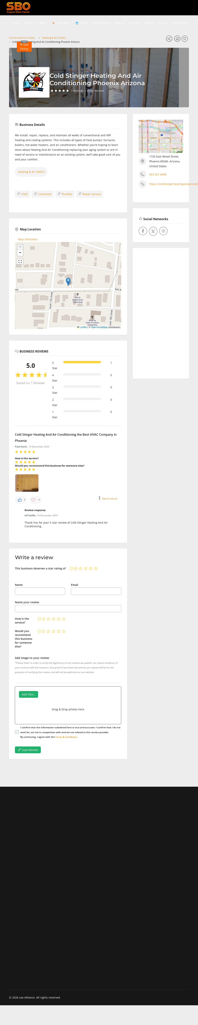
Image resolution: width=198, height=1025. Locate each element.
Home (17, 23)
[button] (24, 47)
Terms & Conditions (66, 737)
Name (19, 585)
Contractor (43, 194)
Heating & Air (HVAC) (31, 172)
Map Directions (28, 239)
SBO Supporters (101, 23)
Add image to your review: (32, 658)
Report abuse (109, 498)
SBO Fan (150, 23)
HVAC (22, 194)
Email (74, 585)
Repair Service (89, 194)
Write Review (95, 91)
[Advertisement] (161, 312)
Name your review (27, 602)
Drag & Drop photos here (68, 709)
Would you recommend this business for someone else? (23, 638)
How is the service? (22, 620)
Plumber (65, 194)
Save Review (28, 750)
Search (28, 23)
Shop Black (60, 23)
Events (81, 23)
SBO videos (179, 23)
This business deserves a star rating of (40, 568)
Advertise (119, 23)
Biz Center (135, 23)
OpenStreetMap (99, 327)
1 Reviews (77, 91)
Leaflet (82, 327)
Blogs (43, 23)
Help (161, 23)
